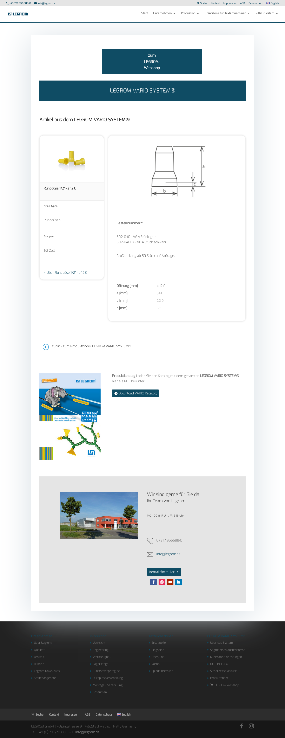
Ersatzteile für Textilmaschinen (225, 14)
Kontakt (215, 3)
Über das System (221, 643)
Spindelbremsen (162, 671)
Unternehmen (162, 14)
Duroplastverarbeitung (108, 678)
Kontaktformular (162, 572)
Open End (158, 657)
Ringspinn (158, 650)
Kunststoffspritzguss (106, 671)
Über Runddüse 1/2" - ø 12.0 (67, 272)
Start (144, 14)
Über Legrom (43, 643)
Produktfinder (219, 678)
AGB (242, 3)
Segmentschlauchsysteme (227, 650)
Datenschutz (255, 3)
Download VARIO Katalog (138, 393)
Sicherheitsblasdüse (223, 671)
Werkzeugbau (102, 657)
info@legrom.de (168, 554)
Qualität (39, 650)
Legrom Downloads (47, 671)
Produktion (188, 14)
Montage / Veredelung (107, 685)
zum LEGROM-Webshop (152, 61)
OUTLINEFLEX (219, 664)
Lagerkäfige (100, 664)
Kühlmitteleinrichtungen (226, 657)
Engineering (100, 650)
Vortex (156, 664)
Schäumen (100, 692)
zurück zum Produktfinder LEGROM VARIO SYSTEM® (91, 346)
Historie (39, 664)
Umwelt (39, 657)
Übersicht (99, 643)
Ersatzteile (159, 643)
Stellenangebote (45, 678)
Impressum (229, 3)
